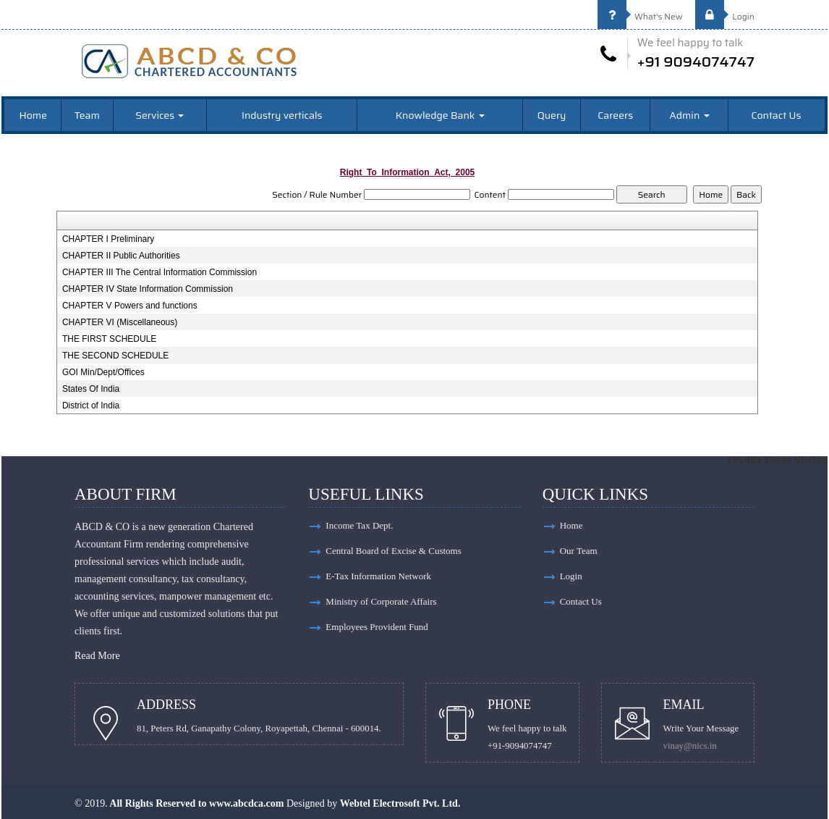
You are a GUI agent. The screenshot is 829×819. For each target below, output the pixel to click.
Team (87, 115)
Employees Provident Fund (377, 626)
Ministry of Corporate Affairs (381, 601)
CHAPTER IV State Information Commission (147, 289)
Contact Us (776, 115)
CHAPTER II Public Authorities (121, 256)
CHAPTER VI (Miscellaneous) (119, 322)
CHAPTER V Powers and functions (129, 306)
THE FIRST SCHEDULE (109, 339)
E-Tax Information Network (378, 576)
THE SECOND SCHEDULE (115, 355)
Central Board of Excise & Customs (393, 550)
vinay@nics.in (690, 746)
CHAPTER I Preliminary (108, 239)
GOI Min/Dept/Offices (103, 372)
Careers (615, 115)
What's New (640, 16)
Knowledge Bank (440, 115)
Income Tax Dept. (359, 525)
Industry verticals (282, 115)
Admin (689, 115)
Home (34, 115)
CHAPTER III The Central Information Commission (159, 272)
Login (724, 16)
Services (159, 115)
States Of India (90, 389)
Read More (97, 655)
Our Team (579, 550)
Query (551, 115)
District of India (90, 405)
